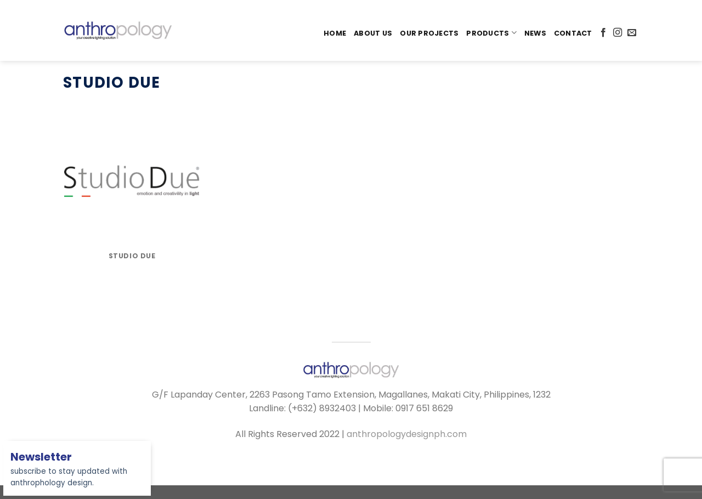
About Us (373, 33)
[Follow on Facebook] (603, 33)
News (535, 33)
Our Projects (429, 33)
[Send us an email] (631, 33)
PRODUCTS (491, 32)
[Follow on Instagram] (617, 33)
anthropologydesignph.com (407, 434)
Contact (573, 33)
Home (335, 33)
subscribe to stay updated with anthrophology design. (68, 470)
